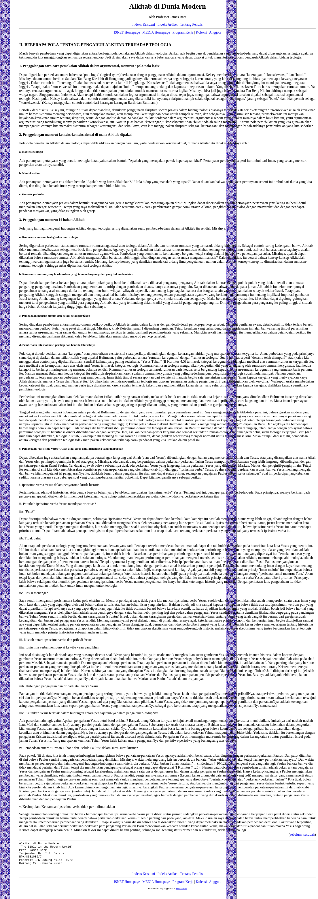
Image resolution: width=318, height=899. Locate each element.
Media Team (181, 894)
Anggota (215, 32)
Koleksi (201, 32)
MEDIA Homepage (156, 32)
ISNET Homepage (127, 32)
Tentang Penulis (191, 24)
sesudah (309, 834)
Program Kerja (182, 32)
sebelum (296, 834)
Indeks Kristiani (143, 24)
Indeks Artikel (167, 24)
